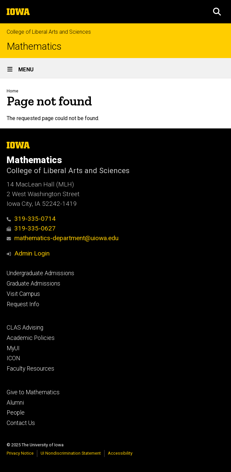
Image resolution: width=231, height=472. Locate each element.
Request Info (23, 304)
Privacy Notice (20, 453)
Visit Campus (23, 294)
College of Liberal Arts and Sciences (49, 32)
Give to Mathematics (33, 392)
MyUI (13, 348)
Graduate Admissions (33, 283)
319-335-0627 (31, 228)
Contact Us (21, 423)
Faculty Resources (30, 368)
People (16, 412)
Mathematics (34, 46)
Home (12, 90)
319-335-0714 (31, 218)
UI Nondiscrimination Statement (71, 453)
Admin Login (32, 253)
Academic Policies (31, 338)
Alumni (15, 402)
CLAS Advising (25, 327)
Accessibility (120, 453)
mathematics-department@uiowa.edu (62, 238)
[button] (217, 11)
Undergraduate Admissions (40, 273)
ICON (13, 358)
